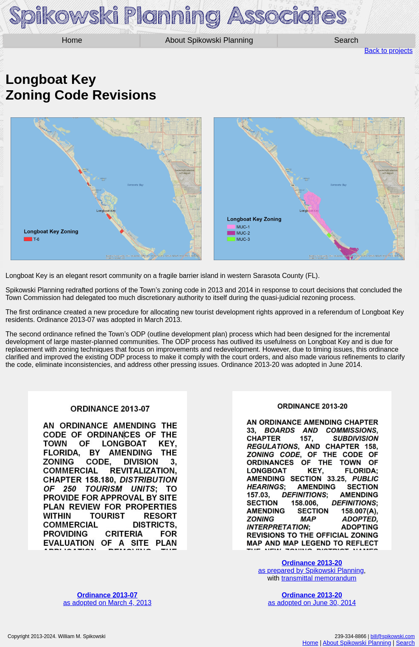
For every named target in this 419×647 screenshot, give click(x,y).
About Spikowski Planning (209, 40)
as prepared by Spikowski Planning (311, 566)
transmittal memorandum (318, 578)
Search (346, 40)
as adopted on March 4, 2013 (107, 598)
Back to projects (388, 50)
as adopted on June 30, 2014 (312, 598)
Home (72, 40)
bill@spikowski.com (393, 636)
